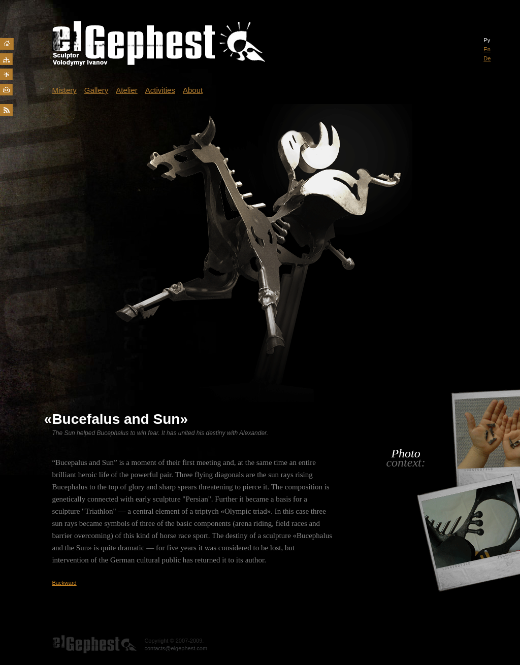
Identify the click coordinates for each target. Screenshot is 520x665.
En (486, 49)
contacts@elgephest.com (175, 648)
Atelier (127, 90)
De (487, 58)
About (193, 90)
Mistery (64, 90)
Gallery (96, 90)
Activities (160, 90)
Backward (64, 583)
